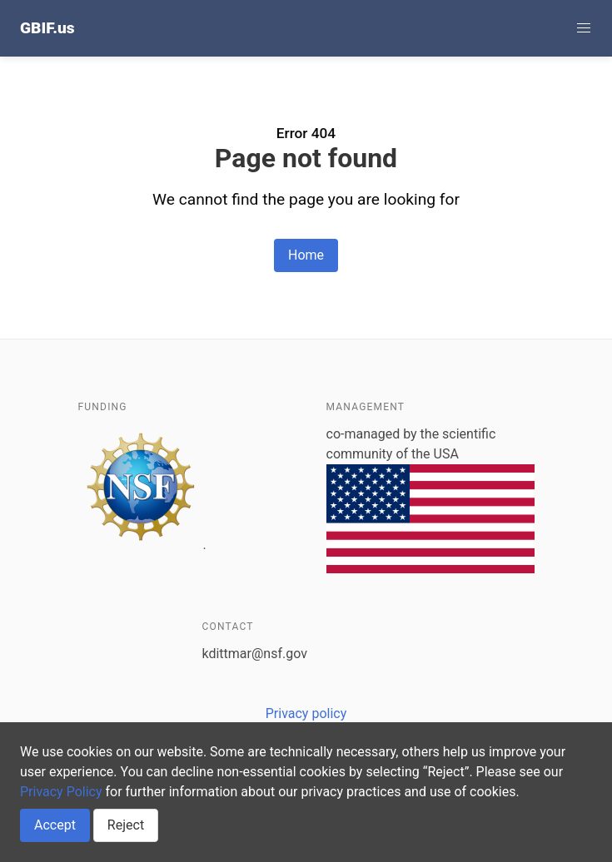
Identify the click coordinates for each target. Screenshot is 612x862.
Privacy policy (306, 713)
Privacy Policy (61, 792)
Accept (55, 825)
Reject (125, 825)
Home (306, 255)
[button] (583, 28)
